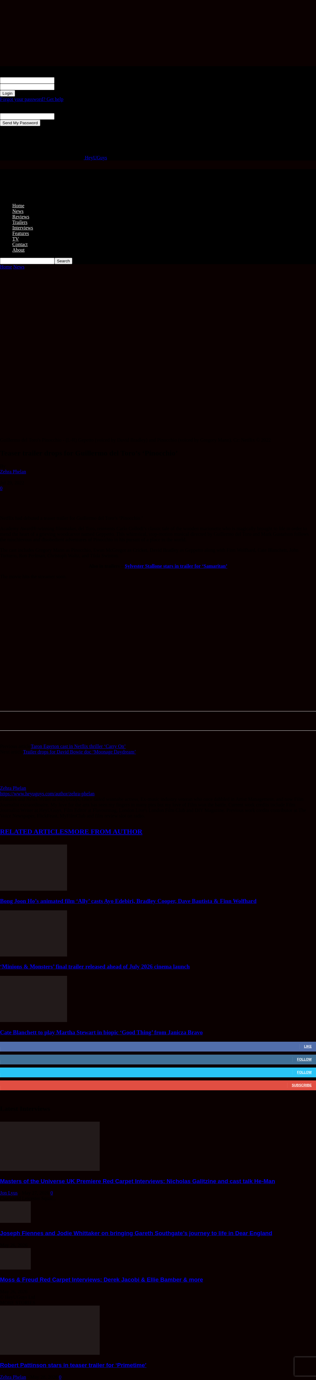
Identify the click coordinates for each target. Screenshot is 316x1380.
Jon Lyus (9, 1192)
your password (68, 86)
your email (65, 116)
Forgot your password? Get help (31, 99)
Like (308, 1046)
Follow (304, 1059)
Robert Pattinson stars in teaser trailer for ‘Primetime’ (73, 1365)
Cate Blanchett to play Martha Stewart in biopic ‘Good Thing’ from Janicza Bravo (101, 1032)
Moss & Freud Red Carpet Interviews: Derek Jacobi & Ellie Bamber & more (101, 1279)
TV (15, 238)
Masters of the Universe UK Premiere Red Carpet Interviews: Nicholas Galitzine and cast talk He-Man (137, 1181)
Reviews (20, 216)
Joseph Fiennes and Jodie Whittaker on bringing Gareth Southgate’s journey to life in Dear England (136, 1233)
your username (69, 80)
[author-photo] (15, 782)
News (17, 211)
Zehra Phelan (13, 471)
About (18, 250)
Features (20, 233)
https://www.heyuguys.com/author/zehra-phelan (47, 793)
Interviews (22, 227)
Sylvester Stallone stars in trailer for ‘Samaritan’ (176, 566)
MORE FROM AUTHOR (105, 831)
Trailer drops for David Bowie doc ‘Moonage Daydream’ (79, 751)
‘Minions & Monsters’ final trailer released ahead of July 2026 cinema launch (95, 966)
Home (18, 205)
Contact (20, 244)
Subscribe (302, 1085)
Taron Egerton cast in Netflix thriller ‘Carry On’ (78, 746)
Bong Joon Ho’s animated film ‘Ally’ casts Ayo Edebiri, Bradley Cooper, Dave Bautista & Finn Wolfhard (128, 901)
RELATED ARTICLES (34, 831)
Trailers (19, 222)
